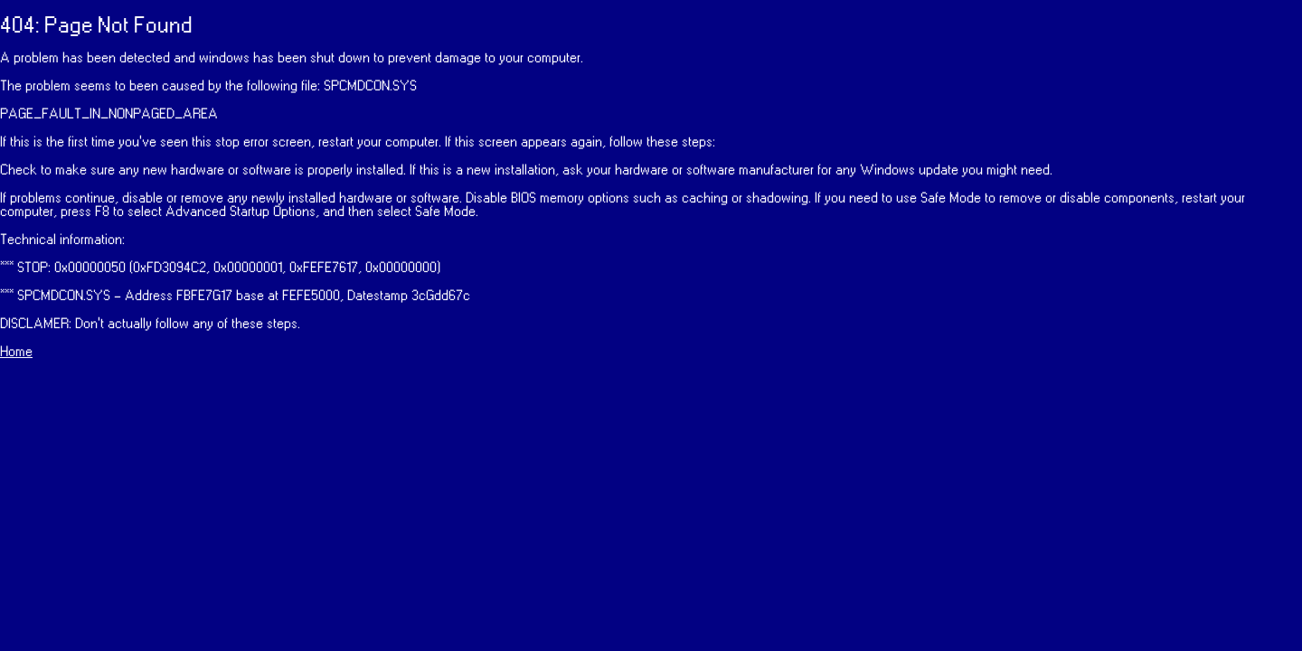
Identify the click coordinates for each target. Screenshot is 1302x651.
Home (16, 352)
